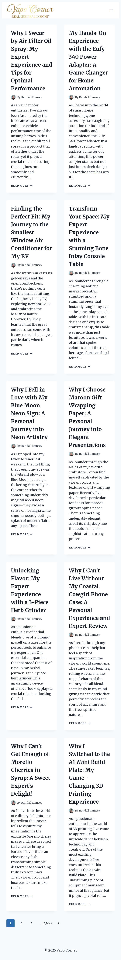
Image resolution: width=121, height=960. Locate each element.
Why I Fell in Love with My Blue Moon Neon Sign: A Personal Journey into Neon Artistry (29, 413)
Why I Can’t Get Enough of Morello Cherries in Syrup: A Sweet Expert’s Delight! (30, 770)
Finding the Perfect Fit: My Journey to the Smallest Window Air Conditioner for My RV (31, 232)
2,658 (47, 923)
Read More (22, 185)
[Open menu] (111, 10)
